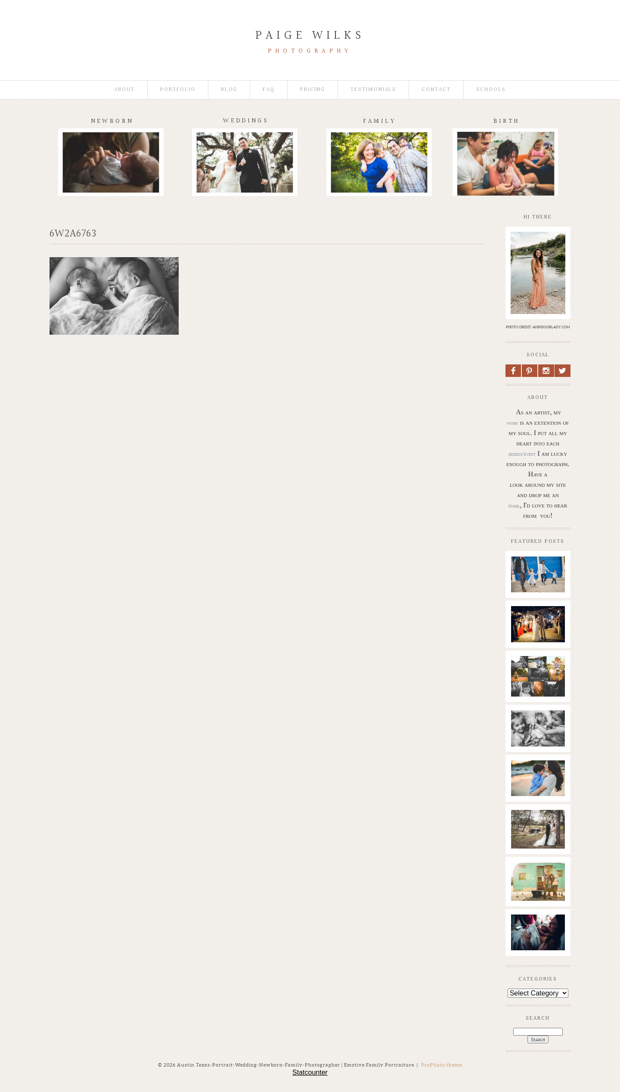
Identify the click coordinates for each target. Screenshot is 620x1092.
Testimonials (373, 90)
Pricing (312, 90)
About (124, 90)
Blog (229, 90)
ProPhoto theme (441, 1064)
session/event (522, 454)
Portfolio (177, 90)
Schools (491, 90)
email (514, 505)
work (512, 423)
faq (269, 90)
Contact (436, 90)
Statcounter (310, 1072)
